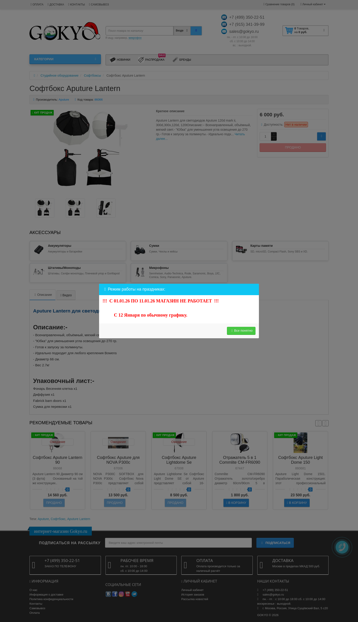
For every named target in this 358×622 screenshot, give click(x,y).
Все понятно (241, 330)
